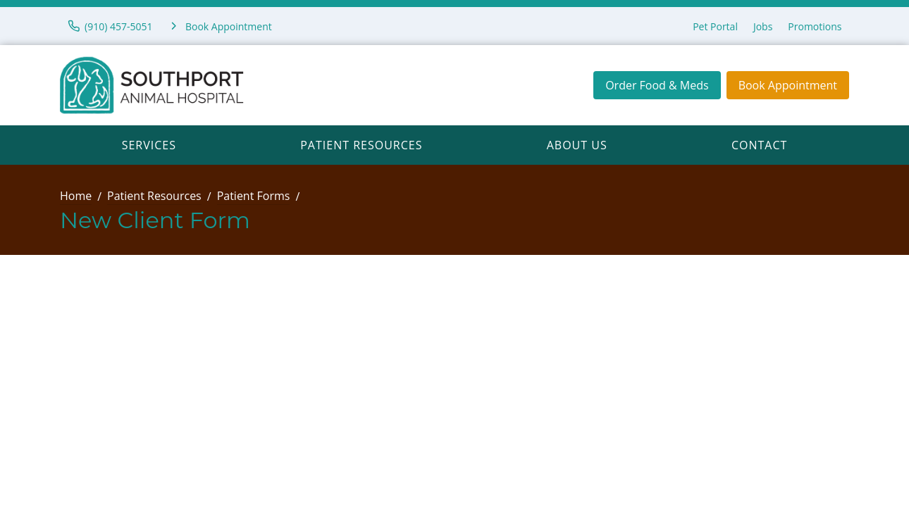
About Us (577, 145)
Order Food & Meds (657, 85)
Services (149, 145)
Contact (759, 145)
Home (76, 196)
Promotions (814, 26)
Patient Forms (253, 196)
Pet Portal (715, 26)
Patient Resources (361, 145)
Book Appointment (787, 85)
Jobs (762, 26)
